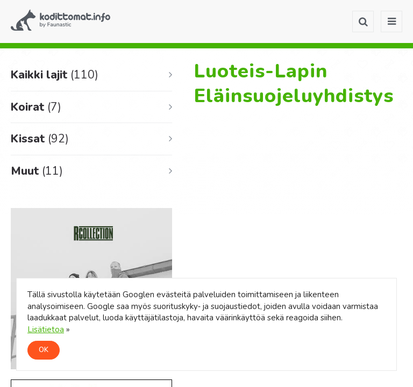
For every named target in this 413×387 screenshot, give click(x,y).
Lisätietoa (45, 329)
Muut (37, 170)
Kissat (40, 138)
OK (43, 350)
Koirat (36, 106)
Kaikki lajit (54, 74)
